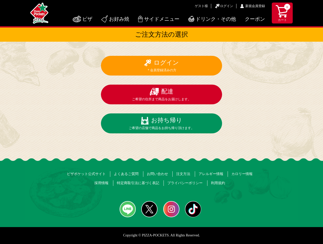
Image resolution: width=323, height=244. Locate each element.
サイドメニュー (161, 19)
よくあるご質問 (126, 174)
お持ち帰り (161, 123)
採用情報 (101, 183)
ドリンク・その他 (216, 19)
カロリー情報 (242, 174)
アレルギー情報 (211, 174)
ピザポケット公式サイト (86, 174)
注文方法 (183, 174)
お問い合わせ (157, 174)
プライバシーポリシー (185, 183)
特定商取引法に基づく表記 (138, 183)
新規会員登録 (255, 6)
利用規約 (218, 183)
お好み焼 (119, 19)
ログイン (226, 6)
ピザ (87, 19)
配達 (161, 94)
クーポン (255, 19)
